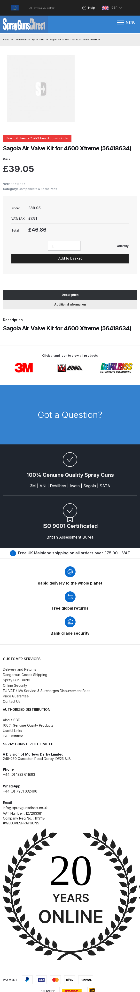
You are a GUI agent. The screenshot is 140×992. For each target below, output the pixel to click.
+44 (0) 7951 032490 (20, 791)
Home (6, 39)
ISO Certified (13, 736)
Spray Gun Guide (16, 680)
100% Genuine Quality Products (28, 725)
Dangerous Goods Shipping (25, 675)
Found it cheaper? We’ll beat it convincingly (37, 138)
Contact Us (11, 701)
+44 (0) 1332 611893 (19, 774)
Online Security (15, 685)
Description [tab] (70, 295)
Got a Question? (70, 414)
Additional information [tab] (70, 304)
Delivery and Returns (19, 669)
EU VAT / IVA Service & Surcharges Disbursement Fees (46, 691)
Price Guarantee (16, 696)
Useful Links (12, 731)
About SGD (11, 720)
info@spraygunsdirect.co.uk (25, 808)
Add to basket (70, 258)
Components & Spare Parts (29, 39)
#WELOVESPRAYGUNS (21, 823)
